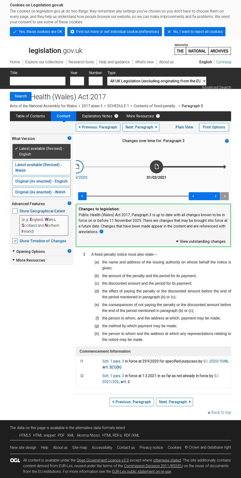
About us (60, 447)
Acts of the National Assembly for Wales (43, 106)
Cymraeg (223, 62)
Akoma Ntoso (88, 435)
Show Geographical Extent (42, 211)
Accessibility (102, 447)
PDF (61, 435)
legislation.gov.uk (46, 48)
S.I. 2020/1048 (215, 361)
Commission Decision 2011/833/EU (153, 466)
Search (21, 96)
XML (70, 435)
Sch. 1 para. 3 (113, 361)
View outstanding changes (200, 241)
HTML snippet (44, 435)
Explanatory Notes (97, 116)
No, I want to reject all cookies (198, 31)
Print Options (214, 127)
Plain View (184, 127)
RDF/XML (132, 435)
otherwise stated (167, 460)
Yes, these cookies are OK (40, 31)
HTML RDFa (112, 435)
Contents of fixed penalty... (155, 106)
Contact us (126, 447)
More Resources (140, 116)
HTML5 (25, 435)
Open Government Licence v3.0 (103, 460)
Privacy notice (151, 447)
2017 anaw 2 (92, 106)
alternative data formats (95, 428)
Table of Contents (30, 116)
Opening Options (28, 251)
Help (44, 447)
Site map (79, 447)
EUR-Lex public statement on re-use (141, 471)
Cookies (174, 447)
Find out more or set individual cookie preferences (117, 31)
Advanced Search (216, 87)
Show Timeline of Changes (43, 241)
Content (63, 116)
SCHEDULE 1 (118, 106)
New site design (23, 447)
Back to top (221, 412)
